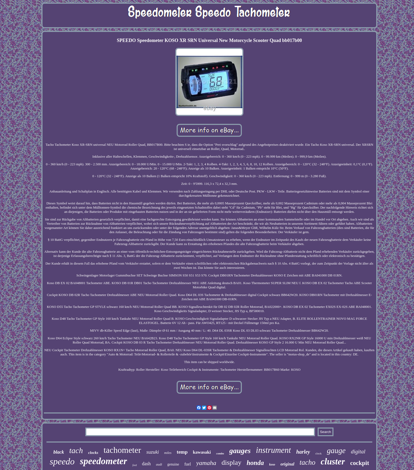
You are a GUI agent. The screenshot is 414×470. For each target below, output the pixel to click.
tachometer (122, 450)
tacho (308, 462)
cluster (333, 461)
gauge (336, 450)
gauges (240, 450)
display (231, 462)
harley (303, 452)
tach (76, 450)
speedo (62, 461)
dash (146, 463)
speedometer (103, 461)
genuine (173, 464)
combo (220, 453)
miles (167, 453)
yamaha (206, 462)
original (287, 464)
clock (318, 453)
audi (159, 464)
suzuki (152, 452)
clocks (93, 452)
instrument (273, 450)
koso (272, 464)
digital (358, 451)
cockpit (359, 463)
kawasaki (202, 452)
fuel (187, 464)
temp (182, 452)
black (58, 452)
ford (134, 465)
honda (255, 462)
